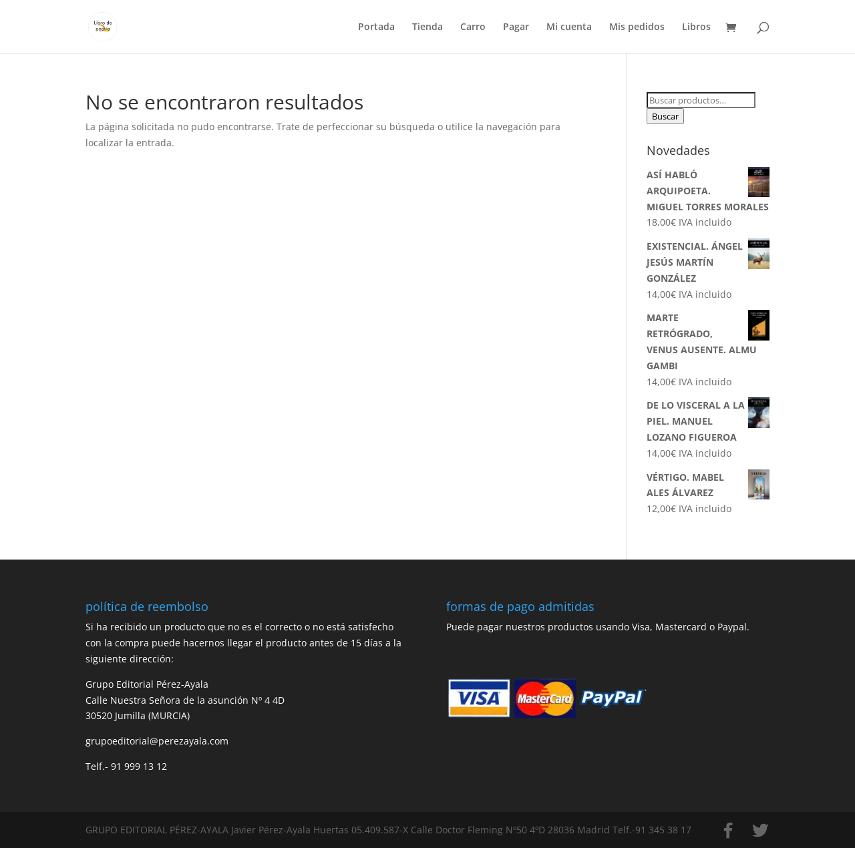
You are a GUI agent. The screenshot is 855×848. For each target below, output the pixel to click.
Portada (376, 27)
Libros (696, 27)
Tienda (427, 27)
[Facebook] (728, 831)
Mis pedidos (637, 27)
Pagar (516, 27)
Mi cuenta (569, 27)
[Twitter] (760, 831)
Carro (473, 27)
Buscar (665, 116)
